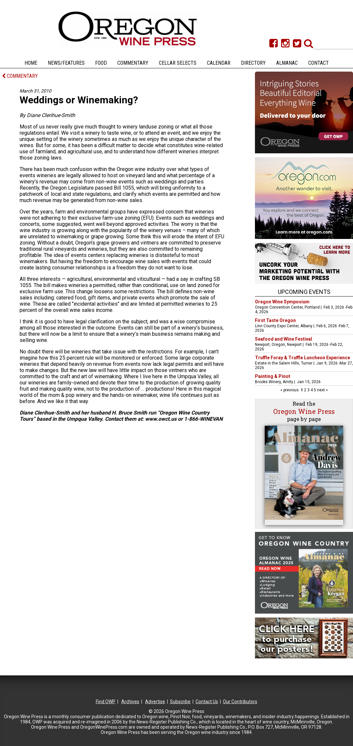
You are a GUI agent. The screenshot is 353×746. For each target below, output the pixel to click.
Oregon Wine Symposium (282, 301)
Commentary (132, 63)
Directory (253, 63)
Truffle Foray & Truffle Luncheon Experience (302, 357)
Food (101, 63)
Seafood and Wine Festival (283, 339)
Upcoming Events (304, 291)
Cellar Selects (177, 63)
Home (31, 63)
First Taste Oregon (275, 320)
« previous (290, 390)
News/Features (66, 63)
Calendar (218, 63)
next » (322, 390)
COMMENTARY (20, 76)
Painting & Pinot (272, 376)
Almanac (287, 63)
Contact (318, 63)
